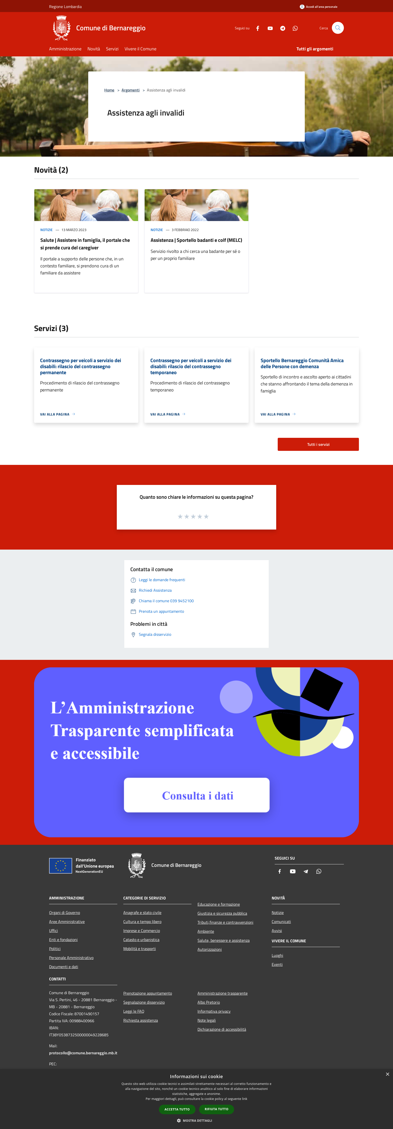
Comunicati (281, 921)
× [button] (387, 1074)
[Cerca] (338, 28)
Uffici (53, 931)
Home (109, 90)
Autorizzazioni (210, 949)
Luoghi (277, 955)
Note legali (207, 1020)
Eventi (277, 964)
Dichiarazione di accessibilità (222, 1029)
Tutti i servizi (318, 444)
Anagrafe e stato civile (142, 912)
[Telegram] (281, 27)
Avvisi (277, 931)
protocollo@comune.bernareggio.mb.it (83, 1053)
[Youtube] (268, 27)
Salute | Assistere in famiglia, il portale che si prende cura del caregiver (85, 243)
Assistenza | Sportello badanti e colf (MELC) (196, 240)
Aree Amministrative (67, 921)
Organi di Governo (64, 912)
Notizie (46, 229)
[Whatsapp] (293, 27)
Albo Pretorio (209, 1002)
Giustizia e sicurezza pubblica (222, 913)
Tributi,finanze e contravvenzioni (225, 922)
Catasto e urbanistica (141, 940)
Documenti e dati (63, 967)
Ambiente (206, 931)
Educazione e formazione (219, 904)
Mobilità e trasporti (139, 949)
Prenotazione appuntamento (147, 993)
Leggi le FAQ (133, 1011)
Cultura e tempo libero (142, 921)
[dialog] (196, 1099)
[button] (196, 1120)
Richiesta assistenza (140, 1020)
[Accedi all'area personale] (318, 7)
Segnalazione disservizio (144, 1002)
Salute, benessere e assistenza (224, 940)
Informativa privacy (214, 1011)
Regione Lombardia (65, 7)
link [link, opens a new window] (244, 1099)
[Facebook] (256, 27)
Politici (55, 949)
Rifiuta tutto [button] (217, 1109)
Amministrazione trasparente (223, 993)
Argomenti (131, 90)
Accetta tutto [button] (177, 1109)
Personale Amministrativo (71, 958)
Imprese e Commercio (141, 931)
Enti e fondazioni (63, 940)
